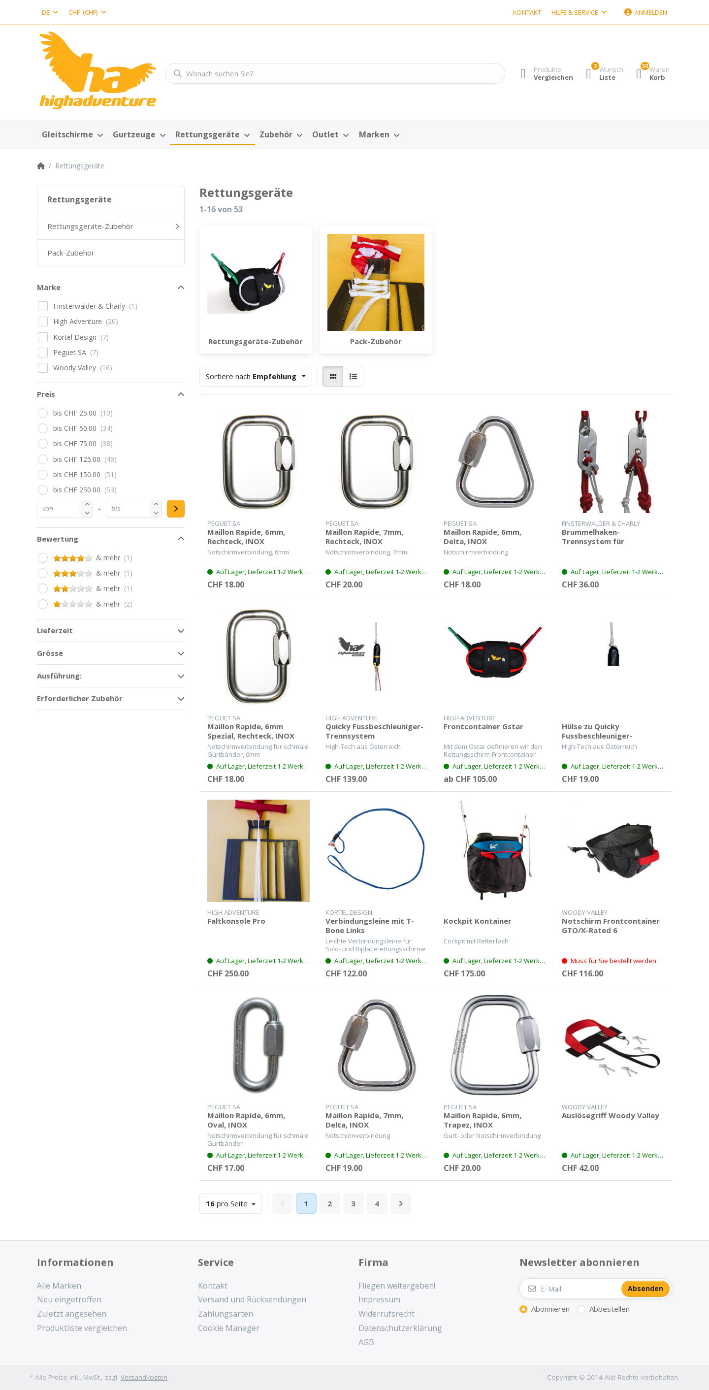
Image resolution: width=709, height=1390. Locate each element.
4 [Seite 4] (377, 1203)
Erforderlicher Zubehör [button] (80, 698)
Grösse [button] (50, 653)
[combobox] (50, 12)
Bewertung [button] (57, 539)
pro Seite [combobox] (228, 1203)
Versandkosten (144, 1377)
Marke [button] (49, 287)
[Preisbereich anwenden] (176, 508)
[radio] (332, 376)
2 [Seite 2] (329, 1203)
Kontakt (527, 12)
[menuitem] (72, 135)
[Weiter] (400, 1203)
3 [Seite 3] (353, 1203)
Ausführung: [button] (59, 675)
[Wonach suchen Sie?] (332, 73)
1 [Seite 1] (306, 1203)
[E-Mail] (569, 1288)
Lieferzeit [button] (55, 630)
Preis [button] (46, 394)
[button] (87, 513)
